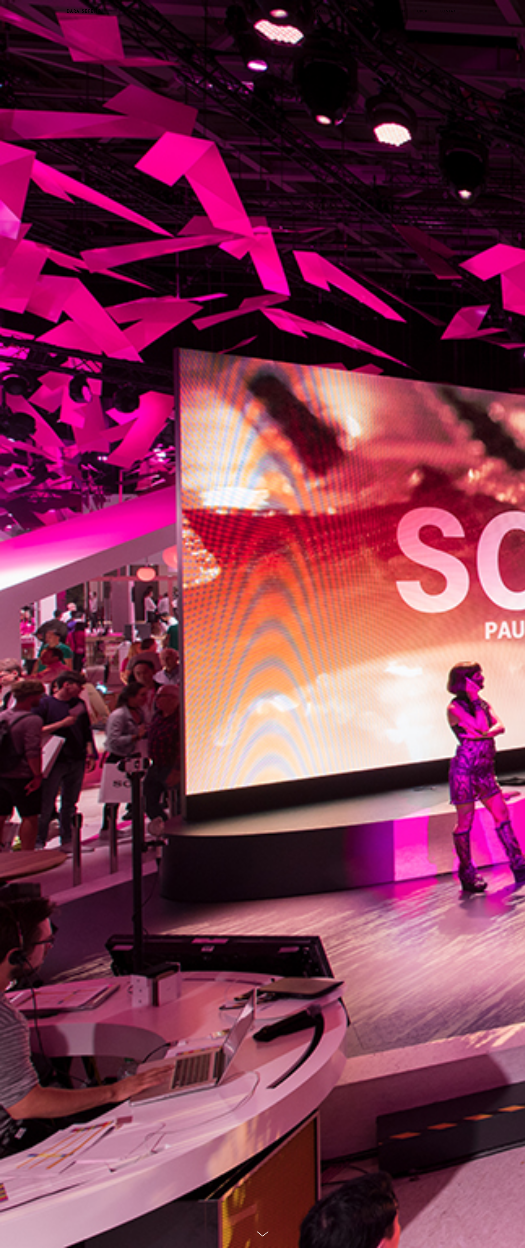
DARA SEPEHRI (85, 12)
